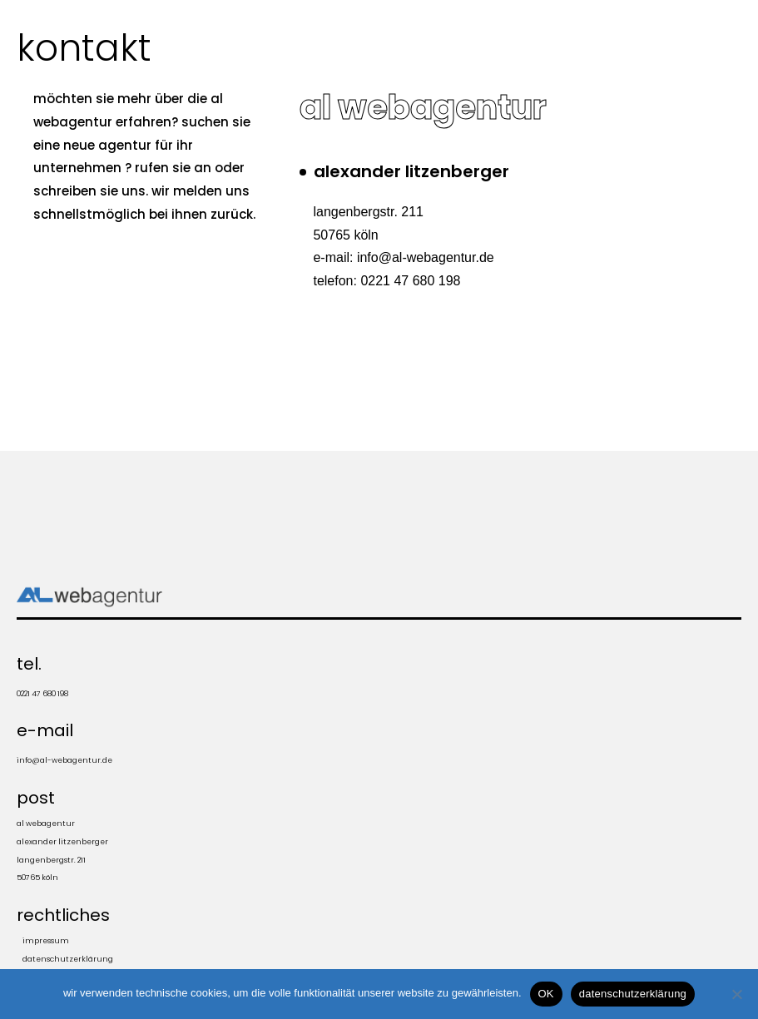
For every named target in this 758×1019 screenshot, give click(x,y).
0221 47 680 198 (42, 694)
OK (546, 993)
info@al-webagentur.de (425, 257)
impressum (45, 941)
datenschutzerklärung (632, 993)
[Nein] (737, 994)
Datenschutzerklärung (67, 959)
